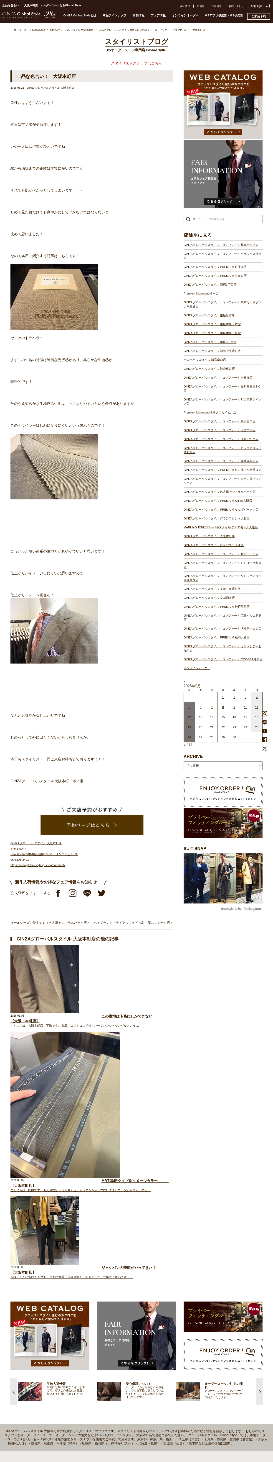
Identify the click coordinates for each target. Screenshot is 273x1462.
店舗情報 (138, 15)
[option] (57, 1148)
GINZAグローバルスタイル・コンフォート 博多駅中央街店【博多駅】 (124, 1422)
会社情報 (185, 6)
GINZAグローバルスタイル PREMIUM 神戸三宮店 (217, 606)
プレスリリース (194, 1286)
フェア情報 (158, 15)
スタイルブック (43, 1310)
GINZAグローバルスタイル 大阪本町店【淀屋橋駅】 (114, 1385)
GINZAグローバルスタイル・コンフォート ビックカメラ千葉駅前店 (222, 450)
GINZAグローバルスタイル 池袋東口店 (209, 368)
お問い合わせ (236, 6)
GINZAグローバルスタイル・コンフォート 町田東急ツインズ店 (222, 401)
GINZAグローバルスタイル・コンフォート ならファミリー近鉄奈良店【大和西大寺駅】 (134, 1401)
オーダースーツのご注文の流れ (51, 1282)
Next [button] (259, 1148)
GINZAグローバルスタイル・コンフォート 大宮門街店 (219, 430)
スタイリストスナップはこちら (136, 63)
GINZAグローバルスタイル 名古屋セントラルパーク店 (219, 491)
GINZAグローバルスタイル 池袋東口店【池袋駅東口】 (115, 1315)
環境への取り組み (196, 1302)
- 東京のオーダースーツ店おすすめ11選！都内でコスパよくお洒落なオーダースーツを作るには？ (212, 1355)
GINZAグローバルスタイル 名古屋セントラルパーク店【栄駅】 (120, 1364)
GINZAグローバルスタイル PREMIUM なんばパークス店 (221, 509)
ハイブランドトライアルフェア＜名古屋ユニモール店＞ (133, 923)
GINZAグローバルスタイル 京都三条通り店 (212, 589)
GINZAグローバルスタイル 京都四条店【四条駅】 (113, 1405)
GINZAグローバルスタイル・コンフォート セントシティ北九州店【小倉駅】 (128, 1426)
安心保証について (44, 1290)
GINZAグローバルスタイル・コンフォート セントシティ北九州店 (222, 648)
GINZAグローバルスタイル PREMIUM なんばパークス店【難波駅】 (123, 1373)
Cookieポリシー (194, 1294)
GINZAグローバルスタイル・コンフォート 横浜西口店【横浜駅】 (122, 1336)
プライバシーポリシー (198, 1290)
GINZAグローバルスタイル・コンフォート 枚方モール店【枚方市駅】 (124, 1393)
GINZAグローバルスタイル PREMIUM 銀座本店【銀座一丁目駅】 (122, 1274)
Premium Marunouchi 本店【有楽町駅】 (107, 1286)
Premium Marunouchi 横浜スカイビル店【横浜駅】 (113, 1331)
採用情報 (217, 6)
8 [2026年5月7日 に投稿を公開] (223, 707)
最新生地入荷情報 (44, 1302)
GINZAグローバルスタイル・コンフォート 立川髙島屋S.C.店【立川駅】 (125, 1323)
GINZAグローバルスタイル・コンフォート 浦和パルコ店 (221, 439)
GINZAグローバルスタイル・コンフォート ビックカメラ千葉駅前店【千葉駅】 (129, 1348)
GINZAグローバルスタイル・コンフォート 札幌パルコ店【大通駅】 (123, 1266)
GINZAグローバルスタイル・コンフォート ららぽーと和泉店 (222, 565)
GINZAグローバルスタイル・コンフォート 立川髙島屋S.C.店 (222, 388)
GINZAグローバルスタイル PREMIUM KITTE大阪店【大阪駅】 (120, 1368)
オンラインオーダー (185, 15)
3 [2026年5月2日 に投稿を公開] (245, 697)
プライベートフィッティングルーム (54, 1266)
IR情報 (201, 6)
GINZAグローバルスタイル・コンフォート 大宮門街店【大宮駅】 (122, 1340)
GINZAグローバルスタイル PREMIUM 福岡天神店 (217, 637)
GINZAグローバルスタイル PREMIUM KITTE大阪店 (218, 500)
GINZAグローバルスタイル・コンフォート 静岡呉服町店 (221, 461)
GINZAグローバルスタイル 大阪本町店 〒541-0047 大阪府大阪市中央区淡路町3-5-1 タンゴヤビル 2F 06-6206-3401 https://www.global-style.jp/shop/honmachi (44, 854)
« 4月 (188, 744)
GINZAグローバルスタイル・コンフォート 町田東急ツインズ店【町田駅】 (127, 1327)
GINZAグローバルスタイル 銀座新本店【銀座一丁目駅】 (117, 1295)
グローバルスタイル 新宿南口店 (205, 360)
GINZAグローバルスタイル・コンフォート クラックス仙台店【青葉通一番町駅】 (130, 1270)
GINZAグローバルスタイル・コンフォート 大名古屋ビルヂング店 (222, 481)
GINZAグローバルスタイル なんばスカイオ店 (214, 545)
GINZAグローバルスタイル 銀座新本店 (209, 315)
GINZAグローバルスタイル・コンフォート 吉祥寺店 (218, 377)
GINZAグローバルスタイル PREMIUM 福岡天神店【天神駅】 (119, 1418)
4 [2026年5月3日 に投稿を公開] (257, 697)
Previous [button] (13, 1148)
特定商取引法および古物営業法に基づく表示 (211, 1298)
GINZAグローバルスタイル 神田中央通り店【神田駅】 (115, 1307)
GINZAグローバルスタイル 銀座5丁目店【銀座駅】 (114, 1303)
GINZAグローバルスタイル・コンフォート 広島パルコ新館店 (222, 617)
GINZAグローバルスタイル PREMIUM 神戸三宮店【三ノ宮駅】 (120, 1409)
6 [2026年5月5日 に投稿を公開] (200, 707)
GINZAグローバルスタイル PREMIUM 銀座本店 (215, 267)
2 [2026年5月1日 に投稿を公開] (234, 697)
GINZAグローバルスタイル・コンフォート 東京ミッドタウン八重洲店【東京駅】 (130, 1290)
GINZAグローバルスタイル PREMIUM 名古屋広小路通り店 (222, 470)
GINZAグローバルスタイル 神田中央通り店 (212, 351)
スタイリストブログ (45, 1270)
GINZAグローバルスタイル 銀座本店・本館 (212, 324)
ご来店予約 (258, 16)
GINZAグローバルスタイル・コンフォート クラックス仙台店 (222, 256)
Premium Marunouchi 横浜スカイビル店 (210, 412)
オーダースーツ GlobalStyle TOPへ (53, 1262)
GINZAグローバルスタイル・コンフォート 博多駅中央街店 (222, 628)
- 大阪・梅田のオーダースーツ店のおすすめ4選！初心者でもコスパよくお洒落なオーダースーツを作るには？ (212, 1368)
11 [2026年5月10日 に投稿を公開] (256, 707)
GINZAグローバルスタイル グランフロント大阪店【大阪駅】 (119, 1377)
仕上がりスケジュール (46, 1286)
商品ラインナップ (114, 15)
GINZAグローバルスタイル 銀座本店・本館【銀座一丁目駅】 (119, 1299)
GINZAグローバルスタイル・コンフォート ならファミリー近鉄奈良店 (222, 578)
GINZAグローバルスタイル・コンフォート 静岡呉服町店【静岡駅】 (123, 1352)
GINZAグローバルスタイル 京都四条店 (209, 597)
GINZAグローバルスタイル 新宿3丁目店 (210, 284)
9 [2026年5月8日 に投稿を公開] (234, 707)
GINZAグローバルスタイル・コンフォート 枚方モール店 (221, 554)
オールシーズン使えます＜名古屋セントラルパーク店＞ (50, 923)
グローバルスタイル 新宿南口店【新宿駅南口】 (112, 1311)
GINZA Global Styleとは (79, 15)
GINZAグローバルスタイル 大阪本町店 (209, 536)
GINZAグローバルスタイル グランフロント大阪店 (217, 518)
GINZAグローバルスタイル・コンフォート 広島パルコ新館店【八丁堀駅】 (127, 1414)
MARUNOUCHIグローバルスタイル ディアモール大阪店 (221, 527)
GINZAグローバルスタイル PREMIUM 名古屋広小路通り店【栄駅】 (123, 1356)
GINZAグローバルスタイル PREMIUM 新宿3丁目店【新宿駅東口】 (122, 1282)
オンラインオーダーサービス (50, 1294)
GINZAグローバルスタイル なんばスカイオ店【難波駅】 (117, 1389)
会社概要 (191, 1278)
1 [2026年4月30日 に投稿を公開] (223, 697)
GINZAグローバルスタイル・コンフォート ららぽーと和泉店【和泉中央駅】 (128, 1397)
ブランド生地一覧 (44, 1306)
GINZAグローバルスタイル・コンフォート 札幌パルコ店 (221, 245)
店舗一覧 (90, 1262)
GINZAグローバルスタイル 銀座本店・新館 (212, 333)
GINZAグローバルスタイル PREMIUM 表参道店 (215, 275)
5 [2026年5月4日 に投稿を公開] (189, 707)
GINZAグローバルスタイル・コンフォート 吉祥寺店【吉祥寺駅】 (122, 1319)
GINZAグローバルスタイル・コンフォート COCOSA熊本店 (223, 659)
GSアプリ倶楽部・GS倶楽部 (224, 15)
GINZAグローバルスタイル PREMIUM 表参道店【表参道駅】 (119, 1278)
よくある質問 (193, 1269)
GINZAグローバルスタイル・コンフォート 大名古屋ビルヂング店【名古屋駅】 (129, 1360)
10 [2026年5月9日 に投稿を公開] (245, 707)
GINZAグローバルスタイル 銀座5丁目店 (210, 342)
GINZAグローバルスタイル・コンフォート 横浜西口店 (219, 421)
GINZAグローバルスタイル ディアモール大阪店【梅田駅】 (118, 1381)
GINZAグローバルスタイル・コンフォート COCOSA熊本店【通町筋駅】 (126, 1430)
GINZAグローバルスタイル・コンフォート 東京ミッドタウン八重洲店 (222, 304)
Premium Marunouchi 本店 (201, 293)
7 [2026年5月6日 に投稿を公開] (211, 707)
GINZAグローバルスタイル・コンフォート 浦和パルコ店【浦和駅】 (123, 1344)
